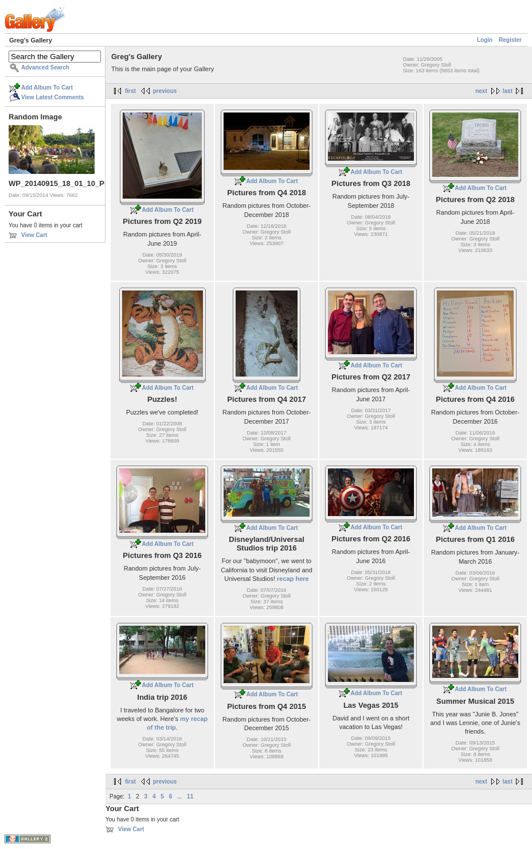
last (508, 91)
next (481, 91)
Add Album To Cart (47, 87)
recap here (293, 578)
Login (484, 40)
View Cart (34, 235)
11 (190, 796)
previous (165, 91)
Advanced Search (45, 67)
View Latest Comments (52, 97)
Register (510, 40)
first (130, 91)
